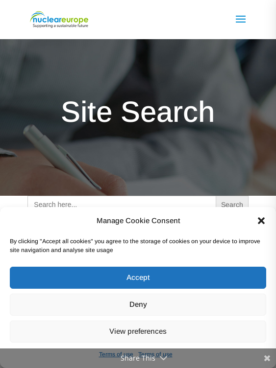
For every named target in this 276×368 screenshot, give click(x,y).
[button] (261, 221)
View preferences (138, 331)
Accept (138, 277)
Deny (138, 304)
